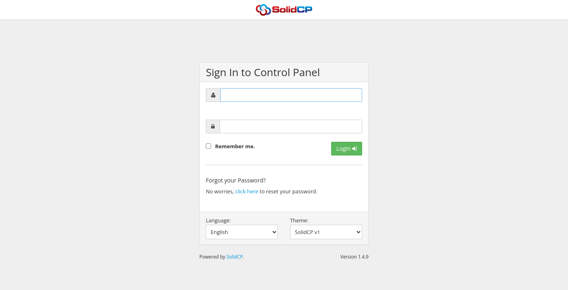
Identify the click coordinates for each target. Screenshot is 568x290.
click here (246, 191)
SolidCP (234, 256)
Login (346, 148)
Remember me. (235, 146)
